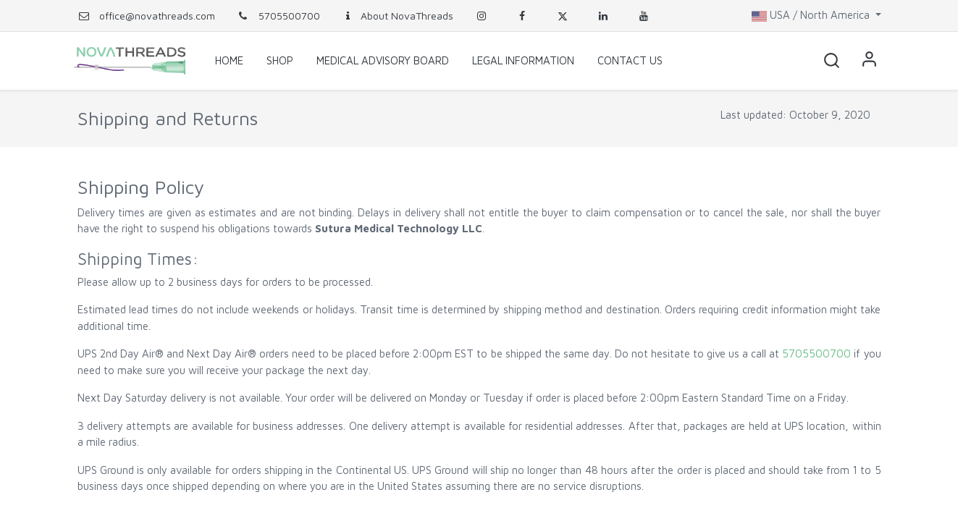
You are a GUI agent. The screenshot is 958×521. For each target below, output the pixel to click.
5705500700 (278, 15)
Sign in (866, 60)
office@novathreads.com (157, 15)
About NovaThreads (397, 15)
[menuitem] (229, 61)
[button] (829, 60)
